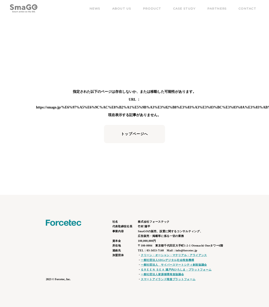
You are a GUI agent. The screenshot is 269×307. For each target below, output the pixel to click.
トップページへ (134, 134)
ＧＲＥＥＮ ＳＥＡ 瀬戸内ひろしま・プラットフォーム (176, 269)
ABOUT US (121, 8)
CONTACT (247, 8)
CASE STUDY (184, 8)
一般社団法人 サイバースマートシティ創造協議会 (174, 264)
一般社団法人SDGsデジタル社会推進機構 (167, 260)
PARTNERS (217, 8)
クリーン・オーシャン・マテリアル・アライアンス (174, 255)
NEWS (94, 8)
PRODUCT (152, 8)
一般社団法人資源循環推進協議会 (162, 274)
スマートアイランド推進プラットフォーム (168, 279)
